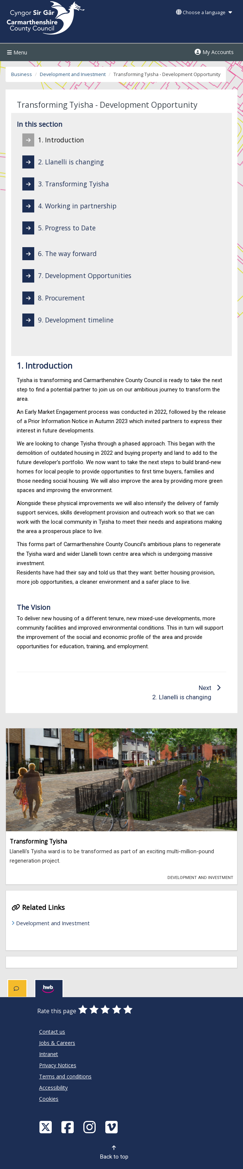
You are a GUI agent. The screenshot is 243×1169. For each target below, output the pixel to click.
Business (21, 74)
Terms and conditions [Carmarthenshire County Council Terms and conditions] (65, 1076)
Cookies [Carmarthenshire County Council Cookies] (48, 1098)
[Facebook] (68, 1126)
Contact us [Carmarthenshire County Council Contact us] (52, 1031)
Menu (16, 52)
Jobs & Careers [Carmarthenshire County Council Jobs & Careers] (57, 1042)
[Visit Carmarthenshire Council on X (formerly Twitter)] (46, 1126)
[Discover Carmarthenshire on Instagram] (90, 1126)
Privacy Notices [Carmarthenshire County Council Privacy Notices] (57, 1065)
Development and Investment (73, 74)
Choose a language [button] (204, 12)
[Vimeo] (112, 1126)
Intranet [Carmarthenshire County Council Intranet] (48, 1054)
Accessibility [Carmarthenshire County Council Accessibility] (53, 1087)
